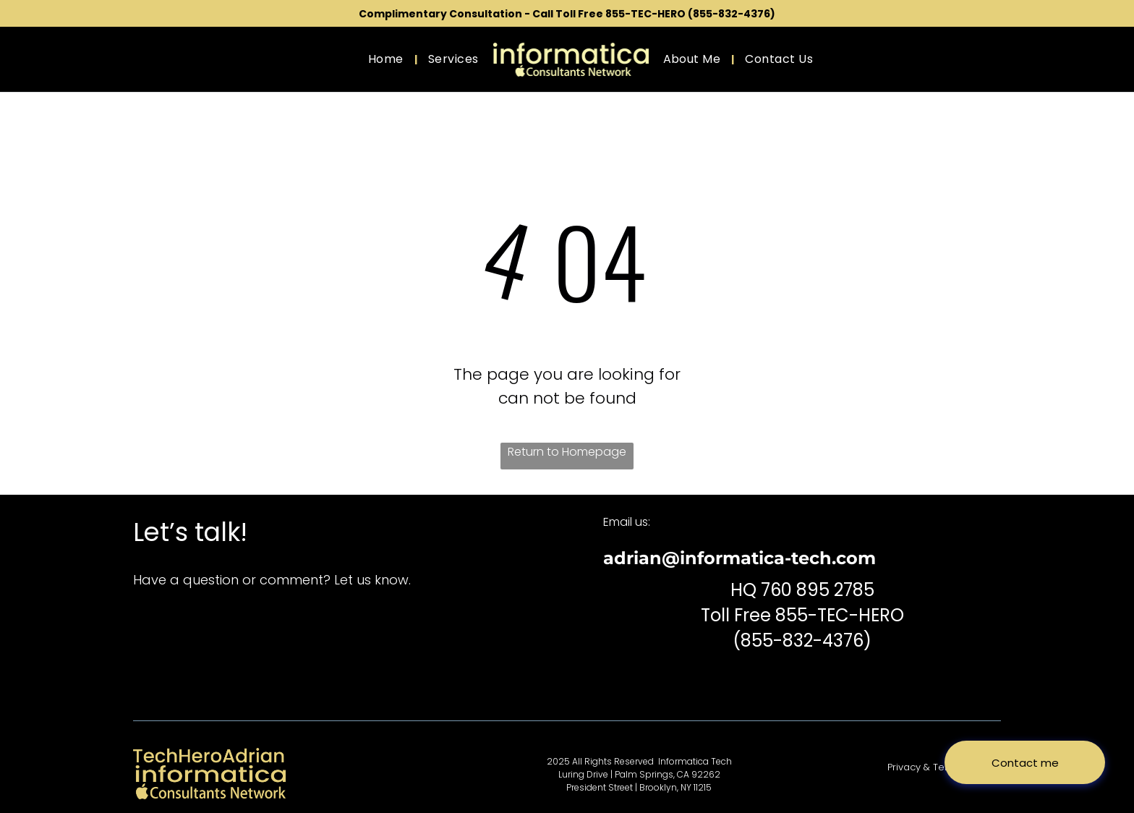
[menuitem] (387, 59)
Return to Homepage (567, 451)
